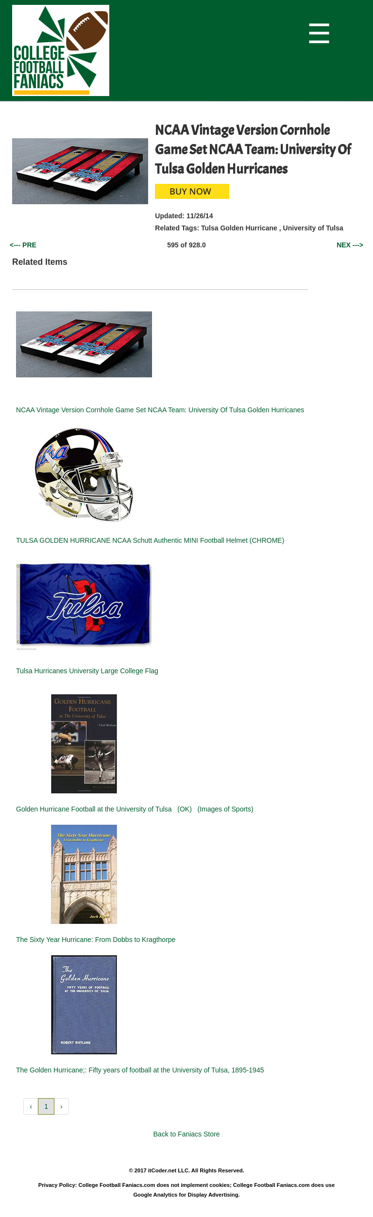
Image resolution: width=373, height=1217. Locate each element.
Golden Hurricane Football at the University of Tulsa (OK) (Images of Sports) (135, 809)
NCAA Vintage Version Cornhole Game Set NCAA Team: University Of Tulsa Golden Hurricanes (160, 410)
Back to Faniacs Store (186, 1134)
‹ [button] (31, 1106)
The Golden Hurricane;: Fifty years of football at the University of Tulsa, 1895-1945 (140, 1070)
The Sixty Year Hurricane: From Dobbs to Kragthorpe (95, 939)
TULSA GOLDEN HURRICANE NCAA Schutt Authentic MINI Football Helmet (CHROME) (150, 540)
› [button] (61, 1106)
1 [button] (46, 1106)
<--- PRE (23, 245)
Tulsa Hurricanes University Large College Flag (87, 671)
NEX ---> (350, 245)
